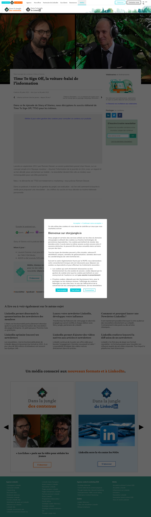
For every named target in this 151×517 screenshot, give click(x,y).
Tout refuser (75, 290)
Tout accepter (61, 290)
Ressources (73, 2)
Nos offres (37, 2)
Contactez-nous (134, 2)
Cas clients (63, 2)
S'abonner (120, 2)
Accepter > (77, 223)
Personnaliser (89, 290)
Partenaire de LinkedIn (50, 2)
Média (82, 2)
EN (146, 2)
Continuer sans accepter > (92, 223)
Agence (28, 2)
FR (143, 2)
